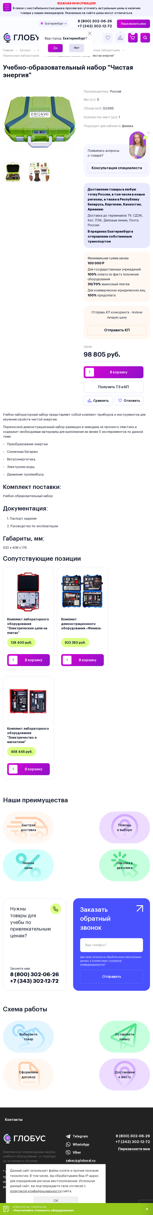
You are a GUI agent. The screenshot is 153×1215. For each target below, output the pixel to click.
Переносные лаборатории (21, 55)
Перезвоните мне (134, 1149)
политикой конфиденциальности (36, 1191)
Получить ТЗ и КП (113, 387)
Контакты (14, 1119)
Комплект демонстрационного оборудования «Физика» (81, 623)
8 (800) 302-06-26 (95, 21)
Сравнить (101, 400)
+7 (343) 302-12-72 (94, 26)
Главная (8, 50)
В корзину (119, 372)
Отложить (132, 400)
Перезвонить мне (133, 23)
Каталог (25, 50)
